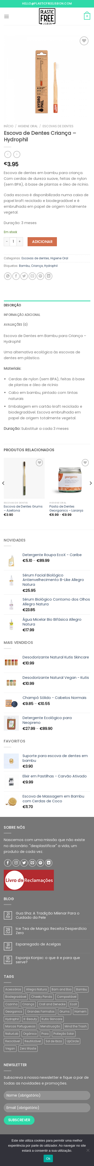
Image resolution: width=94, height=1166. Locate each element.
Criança (37, 266)
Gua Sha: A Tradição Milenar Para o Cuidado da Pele (47, 915)
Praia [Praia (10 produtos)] (45, 1034)
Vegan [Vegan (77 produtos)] (10, 1049)
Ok (48, 1158)
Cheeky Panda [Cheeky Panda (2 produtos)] (41, 997)
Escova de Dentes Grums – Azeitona (23, 509)
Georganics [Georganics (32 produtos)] (13, 1012)
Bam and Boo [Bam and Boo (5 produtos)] (61, 989)
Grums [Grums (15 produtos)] (64, 1012)
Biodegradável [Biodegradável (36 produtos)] (15, 997)
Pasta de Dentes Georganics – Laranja (66, 509)
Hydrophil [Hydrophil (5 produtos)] (12, 1019)
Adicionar (42, 241)
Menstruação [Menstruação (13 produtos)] (50, 1026)
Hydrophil (51, 266)
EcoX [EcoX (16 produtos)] (73, 1004)
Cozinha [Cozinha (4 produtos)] (11, 1004)
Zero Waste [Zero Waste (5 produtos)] (28, 1049)
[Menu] (6, 16)
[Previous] (3, 493)
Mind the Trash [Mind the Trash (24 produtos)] (76, 1026)
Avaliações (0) (16, 325)
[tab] (47, 305)
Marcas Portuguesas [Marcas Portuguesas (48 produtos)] (20, 1026)
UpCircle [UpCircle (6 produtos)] (73, 1041)
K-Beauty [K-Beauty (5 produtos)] (30, 1019)
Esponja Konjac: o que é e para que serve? (48, 960)
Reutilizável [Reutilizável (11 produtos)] (33, 1041)
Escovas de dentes (58, 126)
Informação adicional (22, 315)
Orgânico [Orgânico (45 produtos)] (30, 1034)
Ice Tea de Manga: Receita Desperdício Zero (51, 931)
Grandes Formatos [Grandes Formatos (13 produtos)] (41, 1012)
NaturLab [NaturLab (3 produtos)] (11, 1034)
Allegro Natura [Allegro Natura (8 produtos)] (36, 989)
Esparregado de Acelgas (38, 944)
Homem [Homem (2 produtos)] (80, 1012)
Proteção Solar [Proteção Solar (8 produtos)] (63, 1034)
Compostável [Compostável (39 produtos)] (66, 997)
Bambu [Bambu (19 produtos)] (81, 989)
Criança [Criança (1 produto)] (28, 1004)
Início (8, 126)
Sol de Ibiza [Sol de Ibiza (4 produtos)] (54, 1041)
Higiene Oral (28, 126)
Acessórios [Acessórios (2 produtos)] (13, 989)
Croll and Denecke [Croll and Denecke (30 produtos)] (52, 1004)
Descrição (12, 305)
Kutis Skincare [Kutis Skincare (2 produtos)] (52, 1019)
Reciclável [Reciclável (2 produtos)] (12, 1041)
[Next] (90, 493)
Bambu (24, 266)
